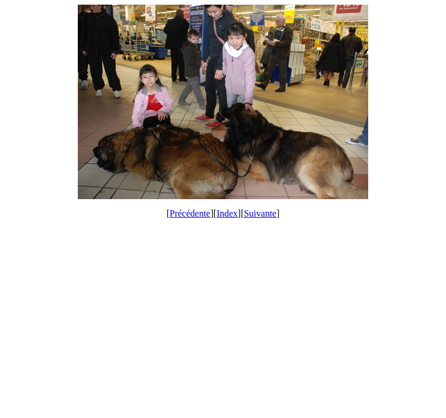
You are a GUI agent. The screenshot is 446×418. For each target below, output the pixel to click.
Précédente (190, 213)
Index (227, 213)
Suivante (260, 213)
